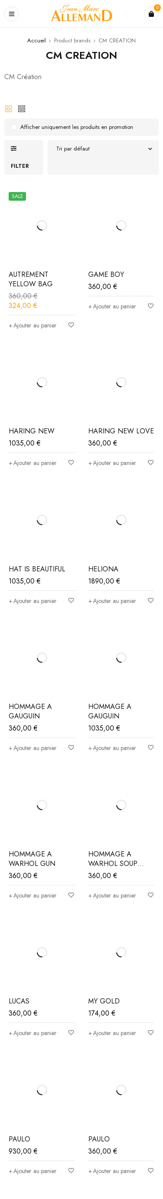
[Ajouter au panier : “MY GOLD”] (112, 1032)
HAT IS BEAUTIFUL (37, 569)
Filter (20, 166)
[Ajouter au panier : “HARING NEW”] (33, 462)
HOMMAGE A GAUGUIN (30, 711)
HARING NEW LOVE (121, 431)
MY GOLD (104, 1001)
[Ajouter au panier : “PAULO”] (33, 1170)
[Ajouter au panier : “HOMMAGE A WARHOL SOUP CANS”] (112, 895)
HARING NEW (31, 431)
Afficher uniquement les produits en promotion (76, 127)
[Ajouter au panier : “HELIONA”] (112, 600)
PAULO (19, 1139)
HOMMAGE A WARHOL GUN (32, 859)
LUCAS (19, 1001)
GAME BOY (106, 274)
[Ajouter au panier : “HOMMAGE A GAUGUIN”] (33, 747)
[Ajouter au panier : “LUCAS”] (33, 1032)
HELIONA (103, 569)
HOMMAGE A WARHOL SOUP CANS (112, 863)
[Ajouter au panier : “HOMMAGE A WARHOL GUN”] (33, 895)
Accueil (36, 40)
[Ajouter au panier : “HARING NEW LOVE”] (112, 462)
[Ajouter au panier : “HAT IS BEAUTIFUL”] (33, 600)
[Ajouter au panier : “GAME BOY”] (112, 306)
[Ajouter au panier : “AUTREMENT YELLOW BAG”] (33, 325)
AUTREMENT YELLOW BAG (31, 279)
